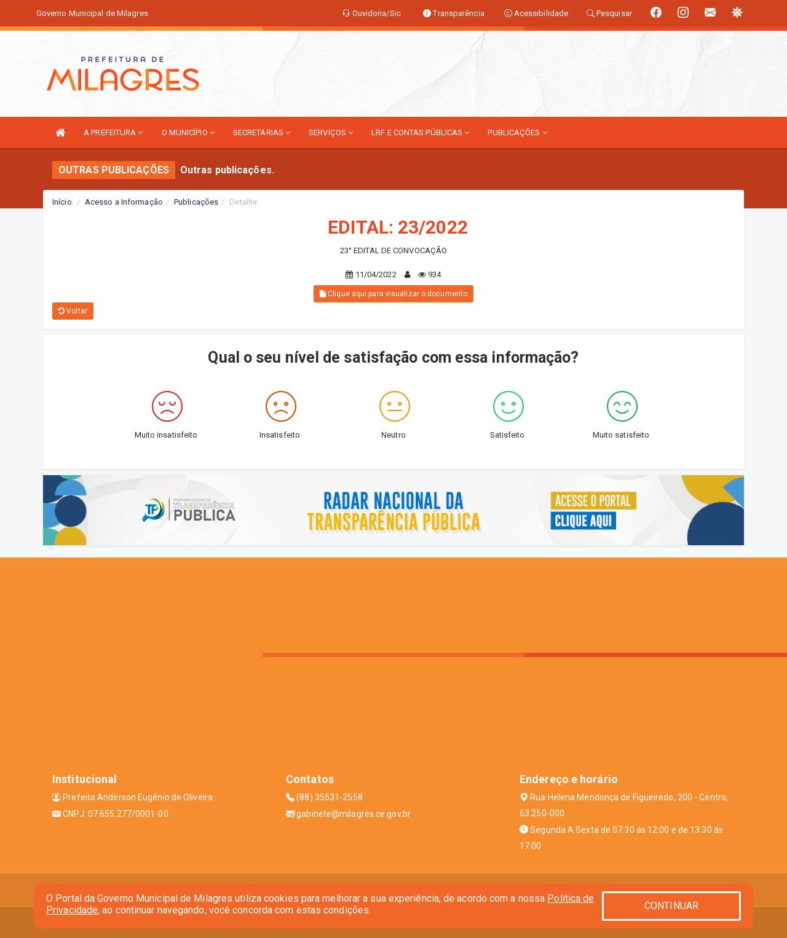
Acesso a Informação (124, 202)
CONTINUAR (671, 906)
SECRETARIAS (261, 132)
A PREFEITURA (113, 132)
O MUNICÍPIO (188, 132)
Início (62, 202)
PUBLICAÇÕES (517, 132)
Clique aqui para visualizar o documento (393, 294)
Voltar (72, 311)
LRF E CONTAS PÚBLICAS (420, 132)
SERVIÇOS (331, 132)
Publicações (196, 202)
